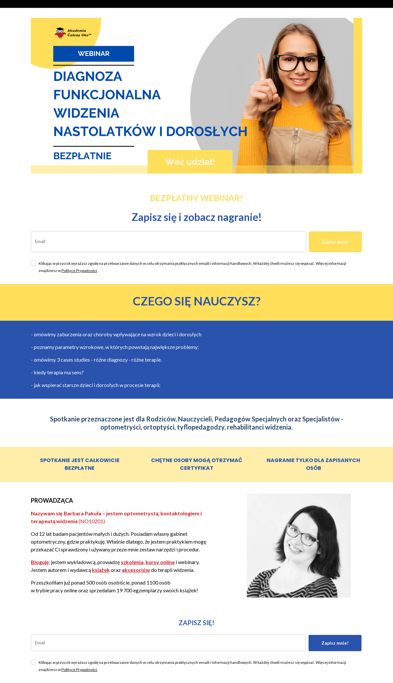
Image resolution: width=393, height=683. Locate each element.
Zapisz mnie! (335, 241)
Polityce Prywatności (79, 270)
